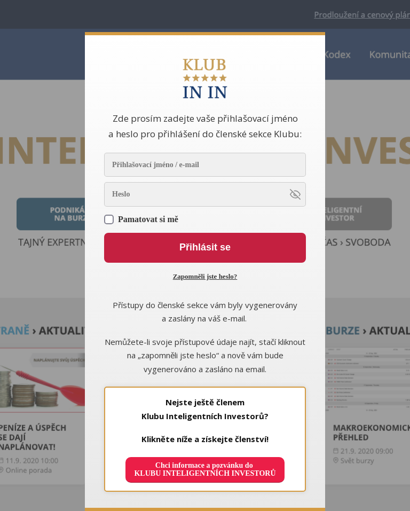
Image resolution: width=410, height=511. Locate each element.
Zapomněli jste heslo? (205, 276)
